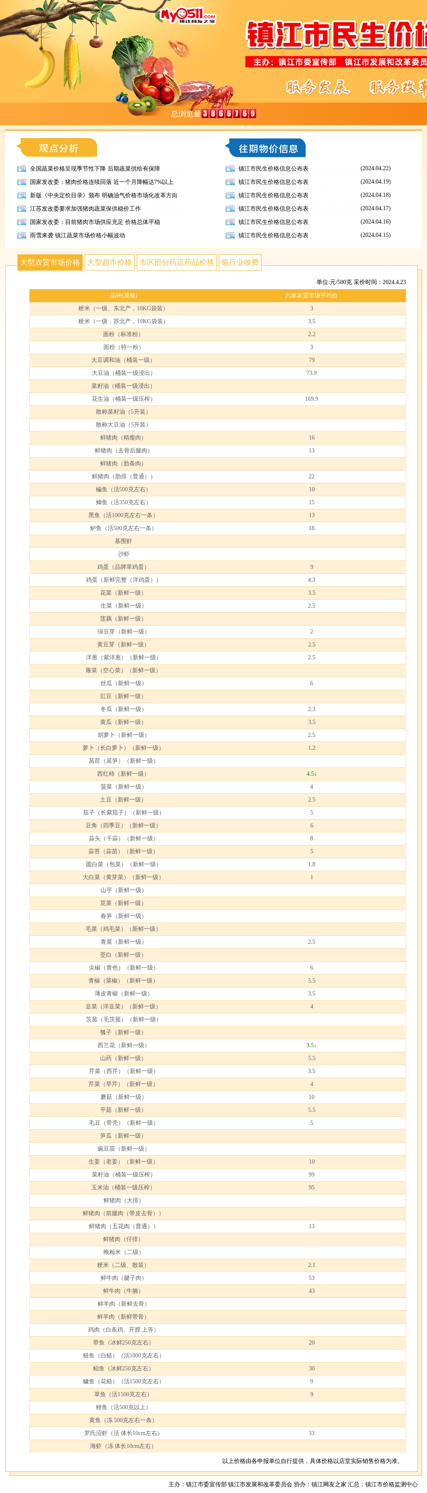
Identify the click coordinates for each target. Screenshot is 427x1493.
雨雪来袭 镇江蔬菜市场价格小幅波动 (77, 235)
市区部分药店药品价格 (176, 262)
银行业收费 (240, 262)
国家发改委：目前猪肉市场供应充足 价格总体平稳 (95, 222)
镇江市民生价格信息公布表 (274, 169)
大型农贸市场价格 (50, 262)
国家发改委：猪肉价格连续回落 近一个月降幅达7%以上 (101, 182)
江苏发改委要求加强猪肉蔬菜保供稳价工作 (85, 209)
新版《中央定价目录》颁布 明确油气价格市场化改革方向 (104, 195)
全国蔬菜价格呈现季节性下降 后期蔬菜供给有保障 (95, 169)
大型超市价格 (109, 262)
